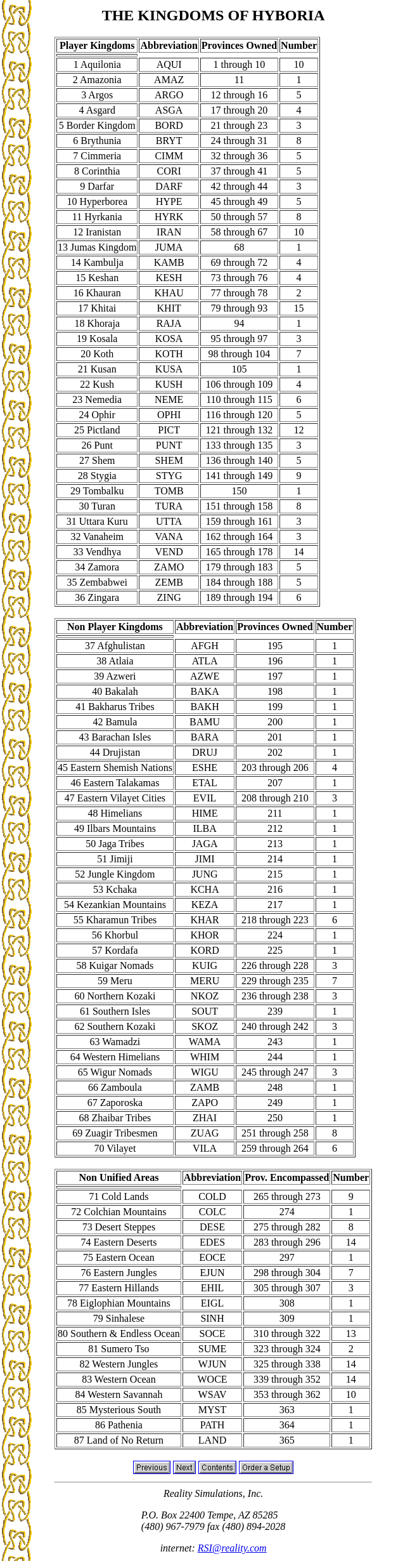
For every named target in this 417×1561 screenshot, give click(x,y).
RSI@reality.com (232, 1548)
